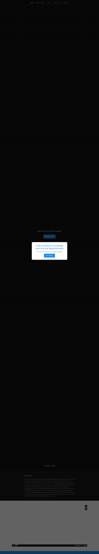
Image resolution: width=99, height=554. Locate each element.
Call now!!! (49, 255)
